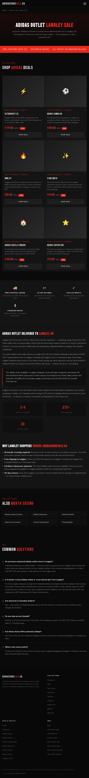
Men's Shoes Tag (53, 742)
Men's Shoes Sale (53, 746)
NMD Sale (50, 713)
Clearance (6, 730)
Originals (50, 701)
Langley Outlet (7, 758)
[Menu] (85, 3)
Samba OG (51, 705)
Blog (48, 725)
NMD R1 (49, 709)
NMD (49, 684)
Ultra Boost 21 (52, 734)
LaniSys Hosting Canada (17, 773)
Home (4, 10)
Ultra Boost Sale (53, 730)
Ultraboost (51, 680)
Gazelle (50, 697)
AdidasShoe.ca (13, 3)
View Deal (23, 135)
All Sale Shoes (7, 738)
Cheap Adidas (73, 522)
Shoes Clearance (8, 746)
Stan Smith (51, 688)
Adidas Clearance (44, 514)
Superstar (51, 692)
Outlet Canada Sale (44, 522)
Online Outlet (7, 750)
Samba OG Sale (73, 514)
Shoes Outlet (7, 754)
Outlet (4, 725)
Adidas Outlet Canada (16, 514)
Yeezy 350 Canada (54, 754)
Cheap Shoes (7, 734)
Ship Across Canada (16, 522)
